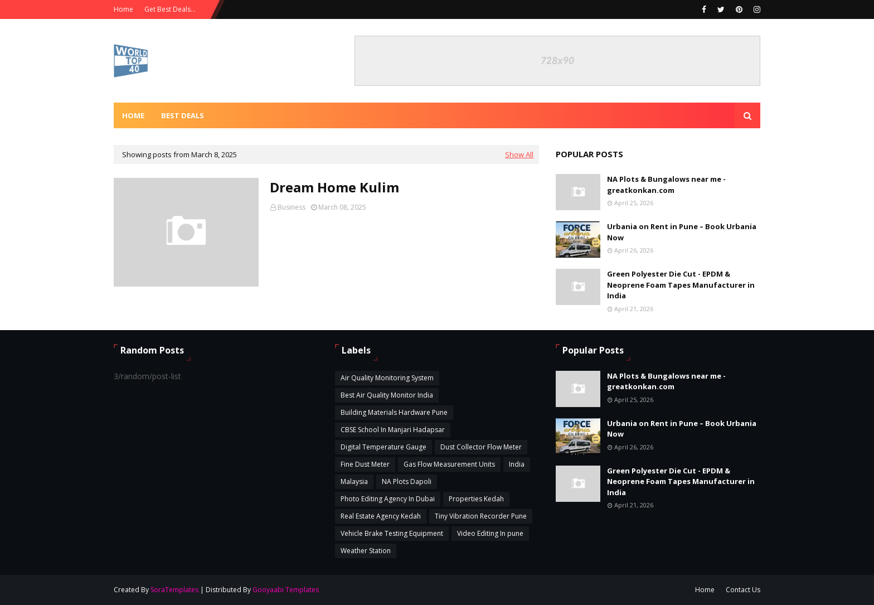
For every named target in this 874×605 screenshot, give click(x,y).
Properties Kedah (476, 499)
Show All (519, 154)
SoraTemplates (174, 589)
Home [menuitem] (133, 115)
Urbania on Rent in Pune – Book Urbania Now (681, 232)
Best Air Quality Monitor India (387, 395)
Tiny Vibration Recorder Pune (481, 516)
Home (123, 9)
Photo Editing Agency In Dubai (388, 499)
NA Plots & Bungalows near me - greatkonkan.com (666, 184)
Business (291, 207)
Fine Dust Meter (365, 464)
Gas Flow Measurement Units (449, 464)
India (517, 464)
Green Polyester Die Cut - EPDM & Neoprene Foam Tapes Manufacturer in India (681, 285)
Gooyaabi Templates (286, 589)
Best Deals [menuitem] (182, 115)
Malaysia (354, 481)
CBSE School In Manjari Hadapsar (393, 429)
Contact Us (743, 589)
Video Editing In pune (490, 533)
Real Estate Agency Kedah (381, 516)
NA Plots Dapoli (406, 481)
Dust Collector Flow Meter (481, 447)
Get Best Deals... (170, 9)
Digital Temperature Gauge (383, 447)
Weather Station (366, 550)
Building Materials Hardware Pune (394, 412)
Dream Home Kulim (334, 187)
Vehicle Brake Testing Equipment (392, 533)
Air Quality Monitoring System (387, 378)
